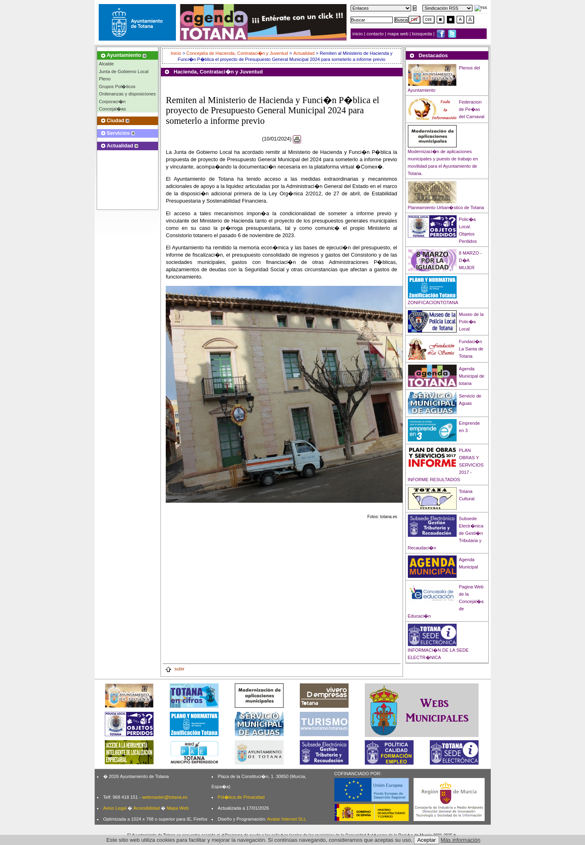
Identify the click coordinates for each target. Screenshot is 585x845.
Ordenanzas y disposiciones (127, 93)
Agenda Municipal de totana (472, 376)
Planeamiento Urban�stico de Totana (446, 207)
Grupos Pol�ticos (117, 86)
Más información (461, 840)
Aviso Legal (115, 808)
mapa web (399, 33)
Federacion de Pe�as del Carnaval (472, 109)
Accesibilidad (146, 808)
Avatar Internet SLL (286, 819)
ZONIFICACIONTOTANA (433, 302)
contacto (375, 33)
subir (174, 668)
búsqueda (422, 33)
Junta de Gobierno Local (124, 71)
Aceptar (426, 840)
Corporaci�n (112, 101)
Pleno (105, 78)
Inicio (176, 53)
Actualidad (303, 53)
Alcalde (106, 63)
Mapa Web (177, 808)
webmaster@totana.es (164, 797)
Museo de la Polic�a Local (471, 321)
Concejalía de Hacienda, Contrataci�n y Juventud (237, 53)
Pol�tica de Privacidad (241, 797)
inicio (358, 33)
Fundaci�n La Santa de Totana (471, 349)
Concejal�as (112, 108)
